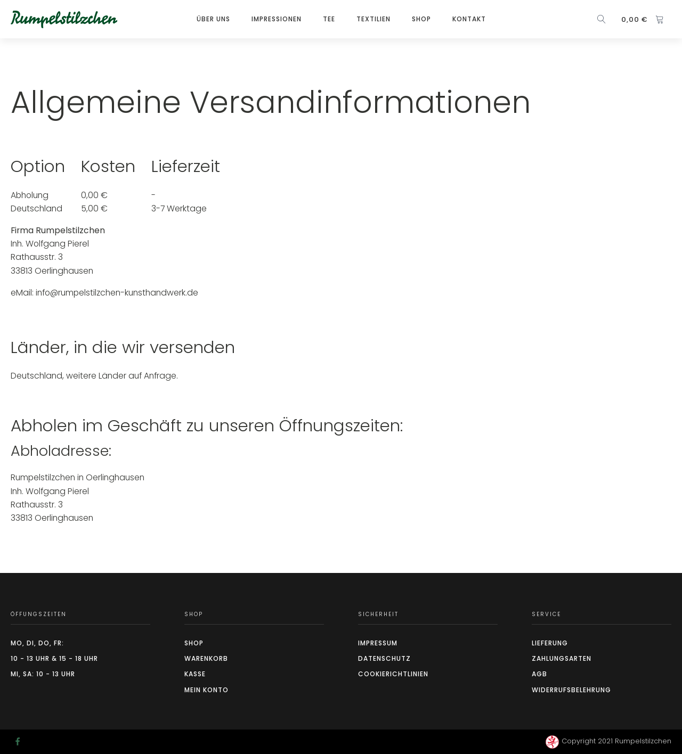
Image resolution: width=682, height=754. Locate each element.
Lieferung (550, 643)
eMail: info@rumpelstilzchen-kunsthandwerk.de (104, 292)
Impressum (377, 643)
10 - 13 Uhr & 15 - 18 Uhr (54, 658)
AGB (539, 673)
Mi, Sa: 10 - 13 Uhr (43, 673)
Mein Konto (206, 689)
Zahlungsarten (561, 658)
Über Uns (213, 18)
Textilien (373, 18)
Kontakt (469, 18)
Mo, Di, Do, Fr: (37, 643)
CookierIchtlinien (393, 673)
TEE (329, 18)
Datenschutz (384, 658)
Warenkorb (206, 658)
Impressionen (276, 18)
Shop (421, 18)
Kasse (195, 673)
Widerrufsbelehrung (571, 689)
